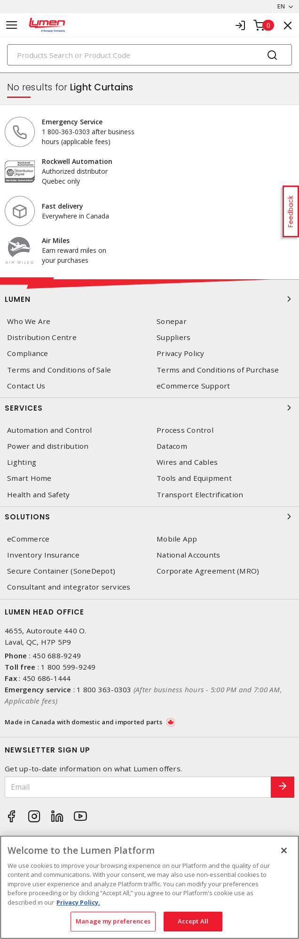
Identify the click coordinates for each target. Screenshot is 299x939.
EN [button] (281, 6)
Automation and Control (49, 430)
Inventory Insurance (43, 554)
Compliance (27, 353)
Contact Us (26, 385)
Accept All (193, 921)
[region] (149, 887)
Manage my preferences (113, 921)
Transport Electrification (200, 494)
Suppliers (173, 337)
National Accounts (188, 554)
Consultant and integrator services (69, 587)
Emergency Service (72, 121)
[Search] (149, 54)
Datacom (172, 446)
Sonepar (172, 321)
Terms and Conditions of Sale (59, 369)
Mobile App (177, 538)
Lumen (149, 299)
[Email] (138, 787)
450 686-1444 (47, 678)
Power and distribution (48, 446)
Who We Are (29, 321)
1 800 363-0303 (104, 689)
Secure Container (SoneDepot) (61, 571)
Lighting (21, 462)
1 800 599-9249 (68, 667)
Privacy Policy (181, 353)
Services (149, 408)
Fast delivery (62, 206)
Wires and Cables (187, 462)
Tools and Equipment (194, 478)
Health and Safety (38, 494)
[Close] (284, 850)
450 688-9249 (56, 655)
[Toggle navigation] (12, 25)
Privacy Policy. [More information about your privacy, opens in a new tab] (78, 902)
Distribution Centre (42, 337)
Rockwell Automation (77, 161)
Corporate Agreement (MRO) (208, 571)
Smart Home (29, 478)
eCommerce (28, 538)
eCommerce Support (193, 385)
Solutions (149, 516)
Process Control (185, 430)
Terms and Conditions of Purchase (218, 369)
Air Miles (56, 240)
